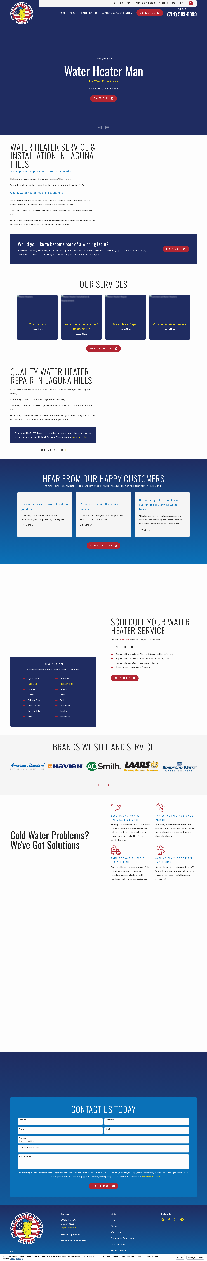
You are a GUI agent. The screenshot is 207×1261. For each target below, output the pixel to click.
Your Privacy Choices (43, 989)
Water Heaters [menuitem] (89, 12)
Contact (114, 970)
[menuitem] (13, 992)
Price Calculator (145, 3)
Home (114, 928)
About (114, 934)
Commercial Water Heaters (123, 946)
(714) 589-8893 (182, 14)
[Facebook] (169, 927)
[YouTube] (182, 927)
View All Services (103, 348)
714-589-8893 (23, 963)
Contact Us (149, 12)
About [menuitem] (73, 12)
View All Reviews (103, 545)
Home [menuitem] (62, 12)
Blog (182, 3)
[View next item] (107, 699)
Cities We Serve (123, 3)
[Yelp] (162, 927)
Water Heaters (117, 940)
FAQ (174, 3)
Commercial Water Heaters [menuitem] (117, 12)
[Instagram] (175, 927)
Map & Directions (69, 936)
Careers (163, 3)
